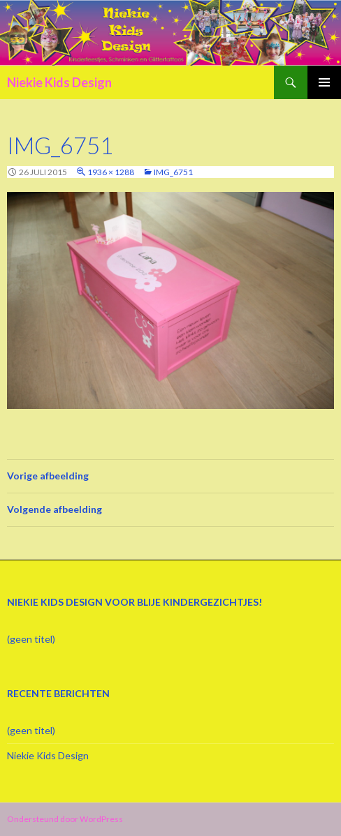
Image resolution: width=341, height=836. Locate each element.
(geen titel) (31, 639)
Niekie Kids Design (59, 82)
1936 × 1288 (110, 172)
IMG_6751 (173, 172)
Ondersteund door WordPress (65, 819)
